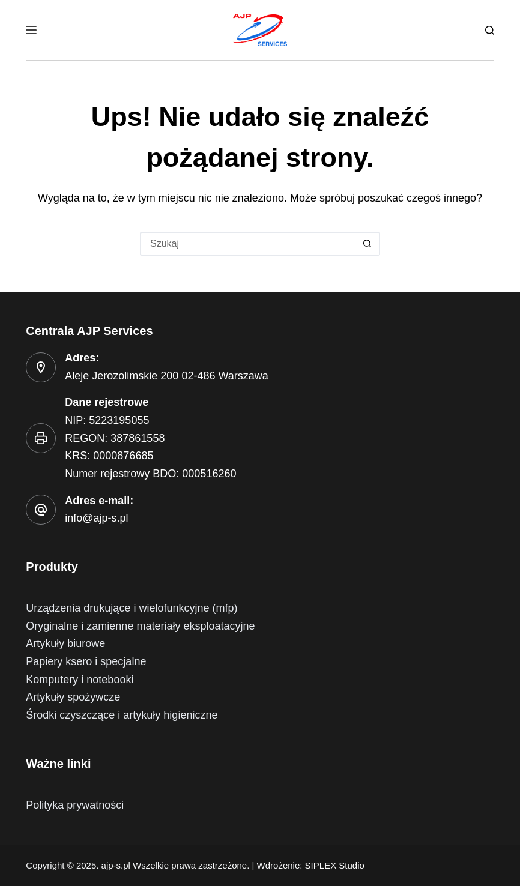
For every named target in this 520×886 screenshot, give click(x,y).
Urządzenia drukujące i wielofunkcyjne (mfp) (131, 608)
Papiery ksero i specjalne (86, 661)
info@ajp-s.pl (96, 518)
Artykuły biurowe (65, 643)
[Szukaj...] (248, 244)
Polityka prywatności (75, 805)
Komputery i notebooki (79, 680)
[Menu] (31, 30)
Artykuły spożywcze (73, 697)
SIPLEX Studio (334, 865)
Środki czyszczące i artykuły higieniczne (121, 715)
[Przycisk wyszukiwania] (368, 244)
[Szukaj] (489, 30)
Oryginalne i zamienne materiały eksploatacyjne (140, 626)
